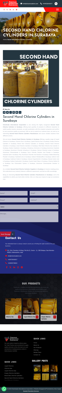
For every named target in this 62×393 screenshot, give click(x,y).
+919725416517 (46, 4)
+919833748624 (11, 263)
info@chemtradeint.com (29, 4)
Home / (5, 39)
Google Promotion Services (31, 391)
